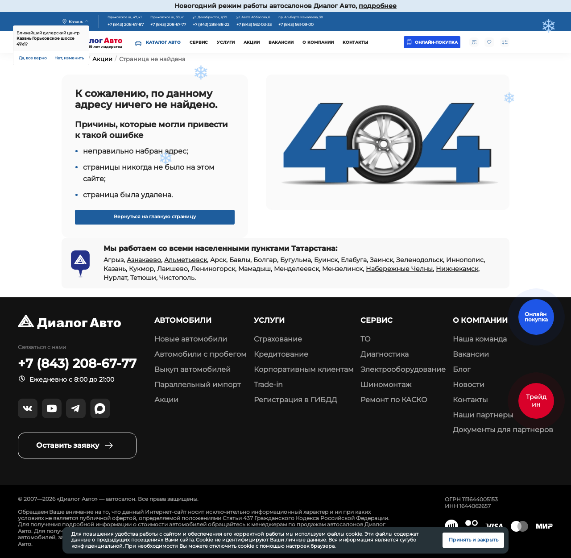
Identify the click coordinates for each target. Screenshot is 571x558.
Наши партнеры (483, 415)
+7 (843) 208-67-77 (168, 24)
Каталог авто (163, 42)
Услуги (226, 42)
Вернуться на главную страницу (155, 217)
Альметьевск (185, 260)
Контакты (355, 42)
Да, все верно (33, 57)
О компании (318, 42)
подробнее (378, 6)
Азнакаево (144, 260)
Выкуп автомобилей (192, 369)
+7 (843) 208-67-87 (126, 24)
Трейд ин (536, 400)
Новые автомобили (190, 339)
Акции (252, 42)
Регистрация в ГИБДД (295, 400)
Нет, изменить (69, 57)
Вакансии (281, 42)
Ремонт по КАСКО (393, 400)
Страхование (278, 339)
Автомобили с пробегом (200, 354)
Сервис (199, 42)
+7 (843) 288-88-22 (211, 24)
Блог (462, 369)
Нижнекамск (457, 269)
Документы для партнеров (503, 429)
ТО (365, 339)
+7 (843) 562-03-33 (254, 24)
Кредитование (281, 354)
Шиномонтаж (385, 384)
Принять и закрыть (473, 540)
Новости (468, 384)
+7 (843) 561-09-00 (296, 24)
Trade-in (268, 384)
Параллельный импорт (197, 384)
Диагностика (384, 354)
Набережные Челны (399, 269)
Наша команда (480, 339)
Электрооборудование (403, 369)
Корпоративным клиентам (304, 369)
